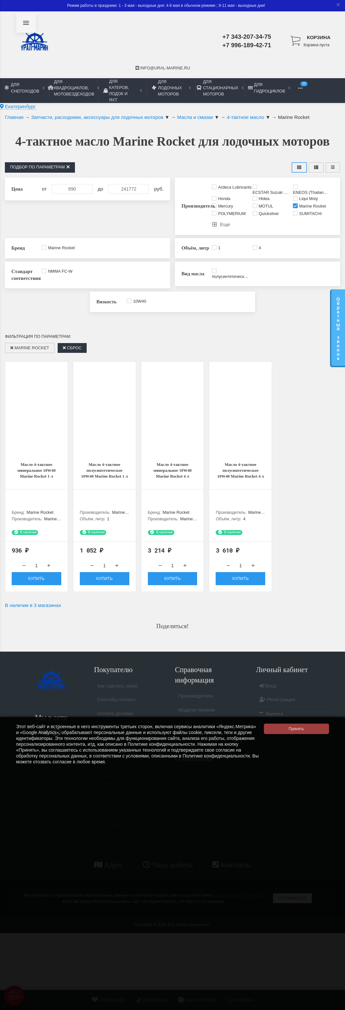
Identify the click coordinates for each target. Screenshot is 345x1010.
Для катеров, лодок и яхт (122, 90)
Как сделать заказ (117, 692)
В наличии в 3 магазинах (33, 609)
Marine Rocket (29, 347)
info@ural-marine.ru (163, 67)
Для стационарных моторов (220, 87)
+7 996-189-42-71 (247, 45)
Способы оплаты (116, 706)
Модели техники (196, 716)
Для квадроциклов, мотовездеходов (73, 87)
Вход (268, 692)
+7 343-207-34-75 (247, 36)
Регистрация (277, 706)
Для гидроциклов (269, 87)
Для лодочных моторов (171, 87)
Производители (195, 702)
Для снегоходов (24, 87)
